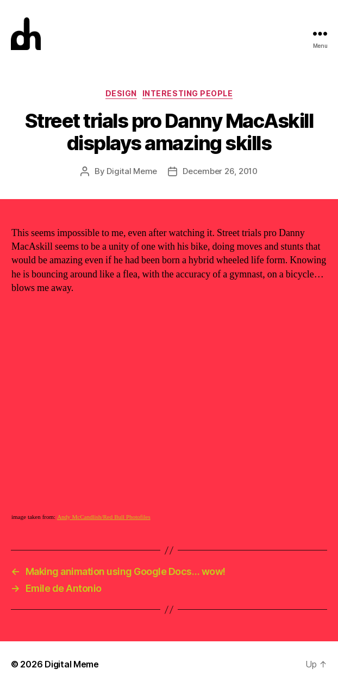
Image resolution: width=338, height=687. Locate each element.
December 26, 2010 (220, 171)
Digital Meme (132, 171)
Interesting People (187, 93)
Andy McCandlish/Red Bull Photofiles (104, 517)
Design (121, 93)
